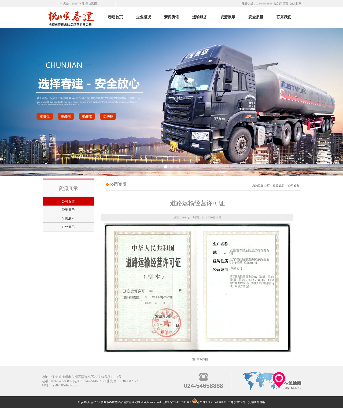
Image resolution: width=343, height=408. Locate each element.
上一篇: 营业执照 (197, 359)
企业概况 (143, 17)
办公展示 (68, 227)
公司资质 (68, 201)
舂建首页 (115, 17)
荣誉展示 (68, 210)
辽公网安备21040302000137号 (212, 402)
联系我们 (284, 17)
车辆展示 (68, 218)
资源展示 (227, 17)
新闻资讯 (171, 17)
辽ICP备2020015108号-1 (177, 402)
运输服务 (199, 17)
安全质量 (255, 17)
